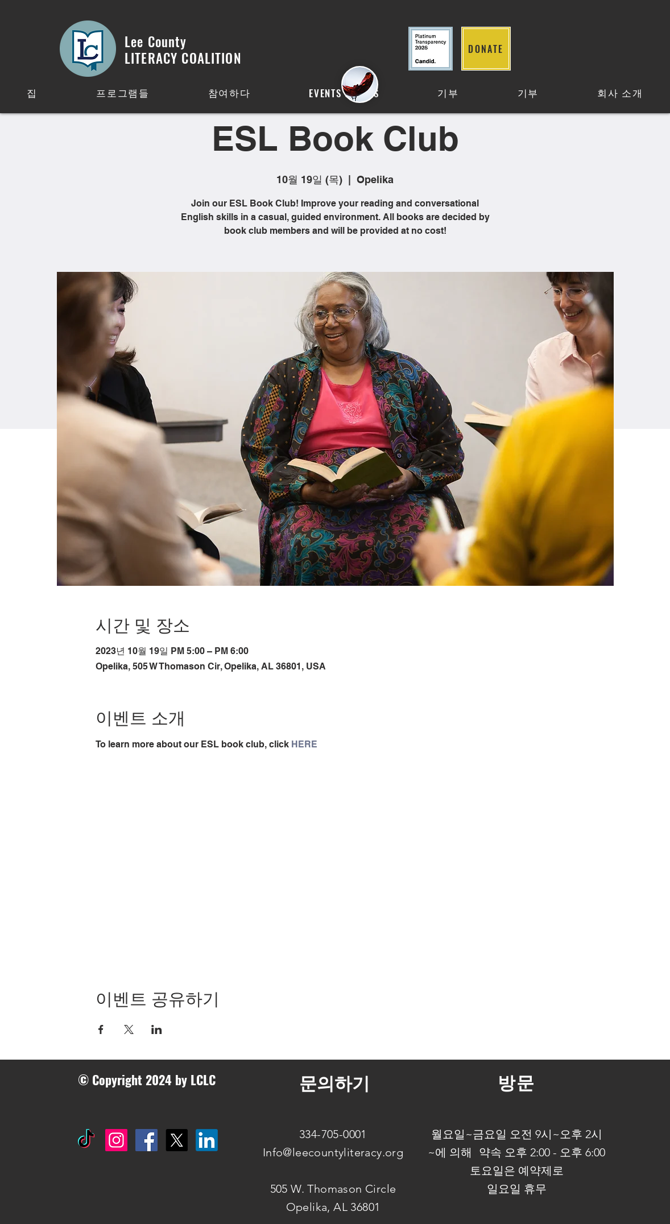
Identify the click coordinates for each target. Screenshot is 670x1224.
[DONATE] (486, 49)
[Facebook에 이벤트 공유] (101, 1029)
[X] (177, 1140)
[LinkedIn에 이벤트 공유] (156, 1029)
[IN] (207, 1140)
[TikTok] (86, 1140)
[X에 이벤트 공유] (128, 1029)
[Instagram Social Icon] (116, 1140)
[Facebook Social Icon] (146, 1140)
